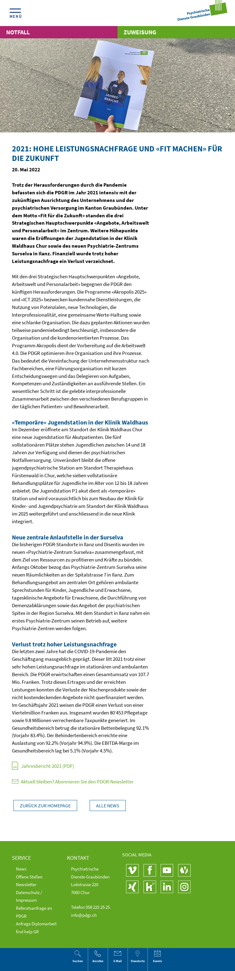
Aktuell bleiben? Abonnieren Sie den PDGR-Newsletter (72, 782)
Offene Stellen (29, 877)
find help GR (27, 932)
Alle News (107, 805)
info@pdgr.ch (84, 915)
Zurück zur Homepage (45, 805)
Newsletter (26, 884)
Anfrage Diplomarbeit (36, 924)
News (21, 869)
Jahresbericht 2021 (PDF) (47, 766)
